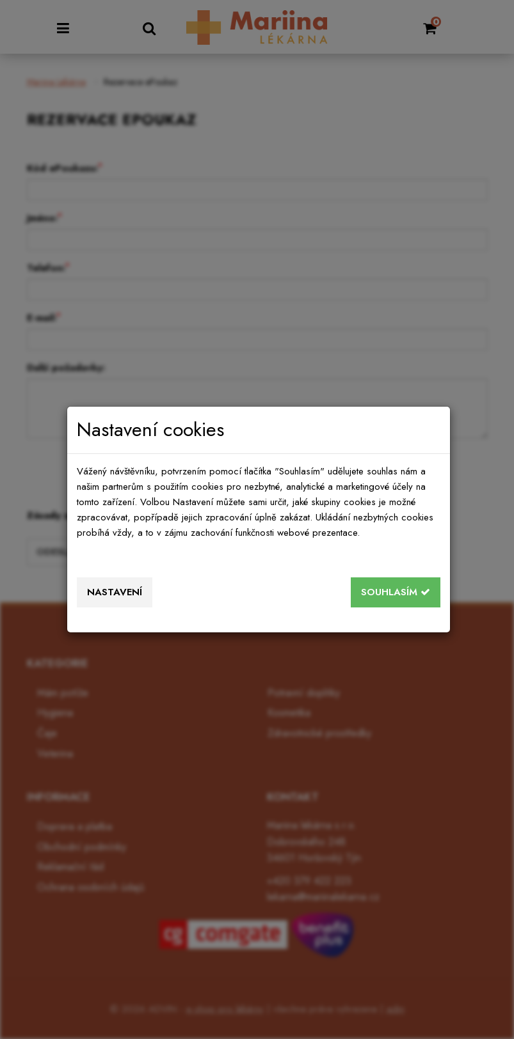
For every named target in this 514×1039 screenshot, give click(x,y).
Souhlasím (395, 592)
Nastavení (114, 592)
